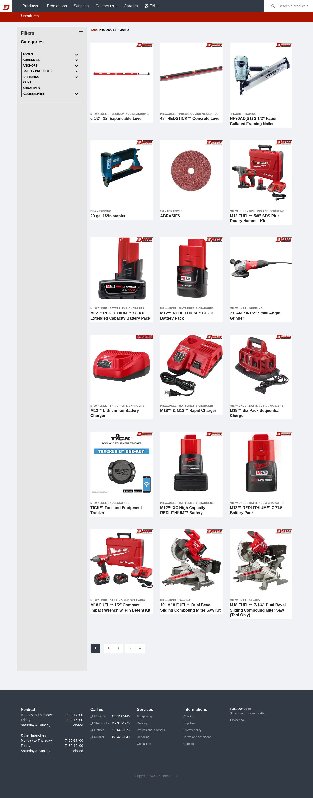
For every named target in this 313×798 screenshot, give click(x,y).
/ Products (30, 16)
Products (30, 6)
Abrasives (31, 88)
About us (189, 716)
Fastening (50, 77)
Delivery (142, 723)
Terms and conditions (197, 737)
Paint (27, 82)
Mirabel (110, 737)
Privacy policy (192, 730)
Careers (131, 6)
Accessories (50, 94)
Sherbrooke (110, 723)
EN (150, 6)
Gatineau (110, 730)
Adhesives (50, 60)
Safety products (50, 71)
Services (81, 6)
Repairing (143, 737)
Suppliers (189, 723)
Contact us (104, 6)
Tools (50, 54)
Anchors (50, 66)
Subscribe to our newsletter (247, 713)
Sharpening (144, 716)
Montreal (110, 716)
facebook (237, 720)
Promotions (57, 6)
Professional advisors (151, 730)
